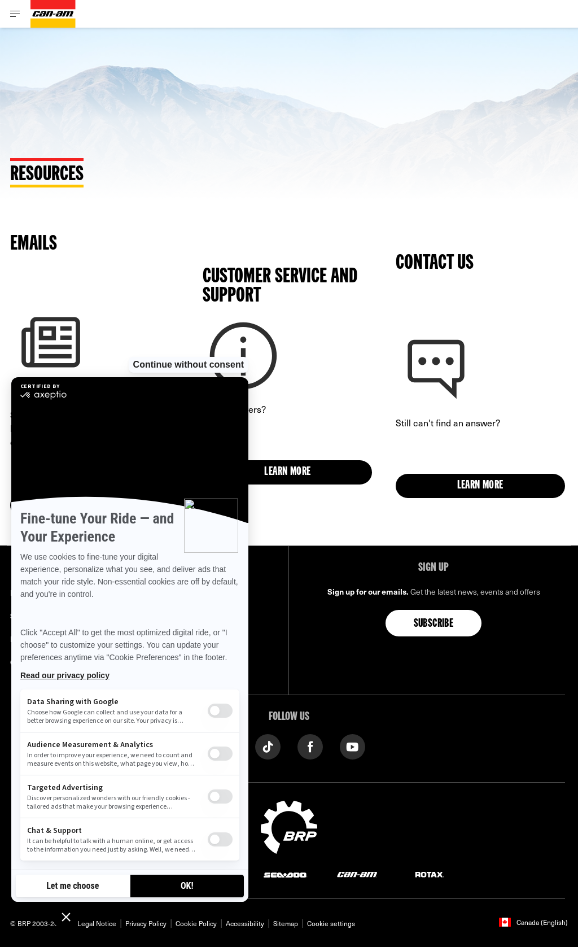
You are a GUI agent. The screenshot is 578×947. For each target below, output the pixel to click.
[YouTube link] (352, 746)
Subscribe (434, 624)
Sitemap (285, 923)
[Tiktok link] (268, 746)
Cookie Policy (196, 923)
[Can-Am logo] (53, 14)
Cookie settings (331, 923)
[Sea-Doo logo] (285, 874)
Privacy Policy (146, 923)
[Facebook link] (310, 746)
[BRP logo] (289, 825)
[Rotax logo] (429, 874)
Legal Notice (96, 923)
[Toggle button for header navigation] (15, 14)
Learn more (287, 472)
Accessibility (245, 923)
